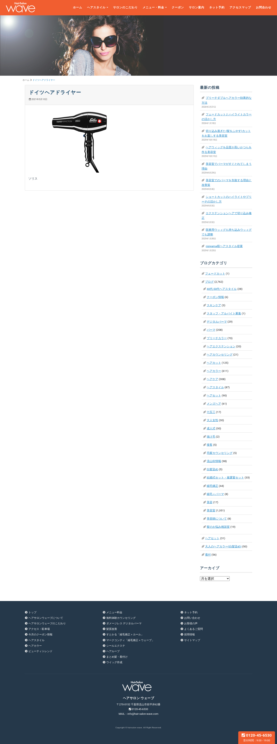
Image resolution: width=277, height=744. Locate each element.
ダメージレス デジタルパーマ (124, 623)
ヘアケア (212, 379)
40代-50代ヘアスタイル (222, 288)
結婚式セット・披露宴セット (225, 477)
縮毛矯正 (212, 485)
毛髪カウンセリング (220, 453)
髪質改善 (111, 628)
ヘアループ (113, 651)
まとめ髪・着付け (117, 656)
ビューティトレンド (40, 651)
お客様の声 (191, 623)
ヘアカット (214, 362)
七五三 (211, 412)
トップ (32, 612)
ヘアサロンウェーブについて (45, 617)
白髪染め (212, 469)
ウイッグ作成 (114, 662)
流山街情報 (214, 461)
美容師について (217, 518)
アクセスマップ (240, 7)
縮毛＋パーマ (215, 494)
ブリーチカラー (217, 338)
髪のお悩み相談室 (218, 526)
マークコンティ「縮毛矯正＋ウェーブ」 (130, 640)
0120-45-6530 (257, 737)
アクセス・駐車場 (39, 628)
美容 (209, 502)
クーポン (178, 7)
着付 (208, 554)
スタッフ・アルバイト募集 (224, 313)
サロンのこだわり (125, 7)
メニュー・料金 (153, 7)
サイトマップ (192, 640)
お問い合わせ (192, 617)
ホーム (77, 7)
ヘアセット (214, 395)
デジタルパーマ (217, 321)
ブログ (209, 281)
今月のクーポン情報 (40, 634)
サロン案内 (196, 7)
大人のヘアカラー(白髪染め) (223, 546)
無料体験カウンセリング (121, 617)
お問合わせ (263, 7)
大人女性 (212, 420)
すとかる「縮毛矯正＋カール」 (125, 634)
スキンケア (214, 305)
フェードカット (215, 273)
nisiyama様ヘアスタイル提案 (224, 246)
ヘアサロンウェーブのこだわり (47, 623)
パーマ (211, 329)
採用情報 (189, 634)
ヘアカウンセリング (220, 354)
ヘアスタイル (96, 7)
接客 (209, 444)
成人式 (211, 428)
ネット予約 (217, 7)
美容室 (211, 510)
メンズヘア (214, 403)
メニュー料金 (114, 612)
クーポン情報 (215, 297)
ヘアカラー (214, 371)
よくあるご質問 (193, 628)
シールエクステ (115, 645)
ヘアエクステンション (221, 346)
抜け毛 (211, 436)
